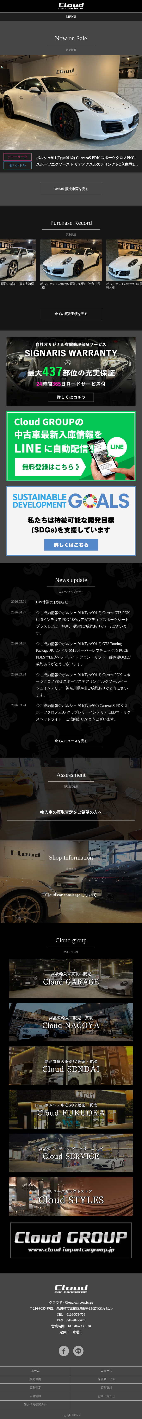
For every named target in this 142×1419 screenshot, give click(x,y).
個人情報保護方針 (35, 1404)
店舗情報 (35, 1396)
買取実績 (106, 1387)
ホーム (35, 1370)
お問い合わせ (106, 1396)
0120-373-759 (76, 1314)
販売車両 (35, 1379)
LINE (78, 1351)
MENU (71, 16)
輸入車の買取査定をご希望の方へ (71, 812)
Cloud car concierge (71, 6)
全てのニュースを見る (71, 741)
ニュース (106, 1370)
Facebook (64, 1351)
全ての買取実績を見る (71, 314)
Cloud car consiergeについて (71, 895)
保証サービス (106, 1379)
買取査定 (35, 1387)
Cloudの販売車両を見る (71, 189)
